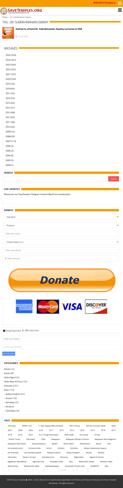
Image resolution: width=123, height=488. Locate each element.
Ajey (71, 461)
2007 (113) (11, 141)
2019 (20, 434)
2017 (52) (10, 93)
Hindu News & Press (13, 381)
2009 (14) (10, 131)
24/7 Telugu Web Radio (48, 434)
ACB (109, 443)
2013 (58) (10, 112)
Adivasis (101, 452)
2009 (30, 430)
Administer (12, 457)
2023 (30, 434)
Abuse (98, 443)
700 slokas (30, 439)
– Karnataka (9, 402)
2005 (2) (9, 150)
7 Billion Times (14, 439)
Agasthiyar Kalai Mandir (17, 461)
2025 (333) (11, 55)
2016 (103, 430)
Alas (106, 466)
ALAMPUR (95, 466)
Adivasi (89, 452)
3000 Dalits (69, 434)
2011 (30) (10, 122)
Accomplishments (15, 448)
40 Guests (84, 434)
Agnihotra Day (38, 461)
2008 (20, 430)
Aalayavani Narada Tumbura (77, 439)
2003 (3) (9, 160)
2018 (10, 434)
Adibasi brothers (53, 452)
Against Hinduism (97, 457)
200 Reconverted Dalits (95, 425)
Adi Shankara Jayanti (32, 452)
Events (7, 373)
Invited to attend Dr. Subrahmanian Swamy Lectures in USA (49, 29)
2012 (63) (10, 117)
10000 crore (27, 425)
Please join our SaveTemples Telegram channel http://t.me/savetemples (37, 194)
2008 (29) (10, 136)
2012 (61, 430)
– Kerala (8, 406)
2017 (113, 430)
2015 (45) (10, 102)
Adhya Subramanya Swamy (95, 448)
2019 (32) (10, 83)
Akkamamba (13, 466)
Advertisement (48, 457)
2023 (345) (11, 64)
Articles (7, 369)
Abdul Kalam (69, 443)
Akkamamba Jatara (31, 466)
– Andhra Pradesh (12, 394)
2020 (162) (11, 79)
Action (49, 448)
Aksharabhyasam (52, 466)
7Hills (43, 439)
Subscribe (8, 353)
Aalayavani (55, 439)
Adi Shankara (13, 452)
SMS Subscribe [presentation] (30, 330)
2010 (41, 430)
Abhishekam (85, 443)
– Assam (8, 398)
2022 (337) (11, 69)
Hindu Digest (10, 377)
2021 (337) (11, 74)
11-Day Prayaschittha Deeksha (50, 425)
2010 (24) (10, 126)
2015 (93, 430)
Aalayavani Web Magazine (105, 439)
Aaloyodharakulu (39, 443)
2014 (82, 430)
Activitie (61, 448)
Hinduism (8, 385)
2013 (72, 430)
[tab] (11, 330)
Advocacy (64, 457)
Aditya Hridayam (73, 452)
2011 (51, 430)
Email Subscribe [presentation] (12, 330)
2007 (10, 430)
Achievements (34, 448)
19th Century (74, 425)
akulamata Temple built (75, 466)
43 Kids (97, 434)
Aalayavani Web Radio (17, 443)
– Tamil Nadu (10, 410)
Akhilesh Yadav (106, 461)
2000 (113, 425)
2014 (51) (10, 107)
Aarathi (54, 443)
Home (4, 17)
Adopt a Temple (29, 457)
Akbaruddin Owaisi (86, 461)
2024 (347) (11, 59)
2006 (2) (9, 145)
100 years (12, 425)
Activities (74, 448)
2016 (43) (10, 98)
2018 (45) (10, 88)
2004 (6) (9, 155)
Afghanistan (79, 457)
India (6, 389)
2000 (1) (9, 165)
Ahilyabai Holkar (56, 461)
